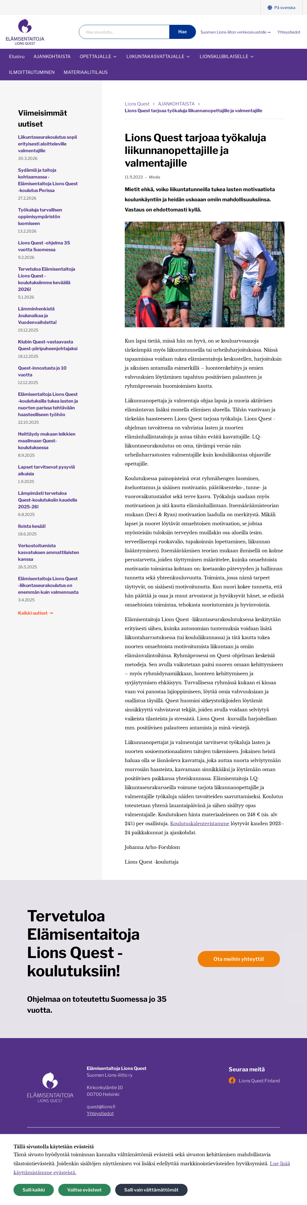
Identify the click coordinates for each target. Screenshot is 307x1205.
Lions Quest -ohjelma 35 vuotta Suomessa (44, 246)
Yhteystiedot (288, 32)
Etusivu (17, 56)
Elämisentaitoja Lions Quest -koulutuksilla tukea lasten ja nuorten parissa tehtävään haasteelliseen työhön (48, 404)
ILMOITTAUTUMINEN (32, 72)
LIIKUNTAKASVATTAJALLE (155, 56)
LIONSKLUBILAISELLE (224, 56)
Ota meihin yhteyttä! (238, 959)
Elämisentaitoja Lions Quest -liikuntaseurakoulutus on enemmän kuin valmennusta (48, 585)
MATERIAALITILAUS (86, 72)
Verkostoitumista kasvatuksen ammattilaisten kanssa (48, 552)
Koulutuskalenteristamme (199, 823)
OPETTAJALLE (95, 56)
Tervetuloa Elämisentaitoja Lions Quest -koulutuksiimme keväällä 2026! (46, 279)
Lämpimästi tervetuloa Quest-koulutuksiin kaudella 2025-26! (47, 500)
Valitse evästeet (84, 1190)
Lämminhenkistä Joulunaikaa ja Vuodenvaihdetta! (37, 315)
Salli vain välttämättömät (151, 1190)
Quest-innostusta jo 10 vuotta (42, 371)
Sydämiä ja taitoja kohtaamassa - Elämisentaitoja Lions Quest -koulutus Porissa (48, 180)
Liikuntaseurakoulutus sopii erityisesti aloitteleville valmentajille (47, 143)
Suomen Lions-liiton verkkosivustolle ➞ (236, 32)
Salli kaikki (34, 1190)
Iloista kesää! (32, 526)
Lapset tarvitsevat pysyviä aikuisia (46, 470)
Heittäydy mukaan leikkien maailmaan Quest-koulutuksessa (46, 440)
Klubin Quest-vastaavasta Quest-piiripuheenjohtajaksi (47, 345)
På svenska (281, 7)
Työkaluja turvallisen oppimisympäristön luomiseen (40, 216)
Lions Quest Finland (254, 1080)
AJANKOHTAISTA (52, 56)
